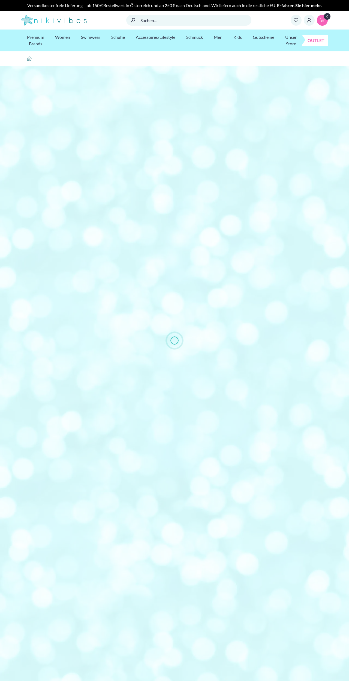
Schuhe (118, 37)
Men (218, 37)
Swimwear (90, 37)
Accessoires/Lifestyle (155, 37)
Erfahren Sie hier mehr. (299, 5)
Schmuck (194, 37)
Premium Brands (35, 40)
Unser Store (291, 40)
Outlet (316, 40)
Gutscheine (263, 37)
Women (62, 37)
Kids (237, 37)
